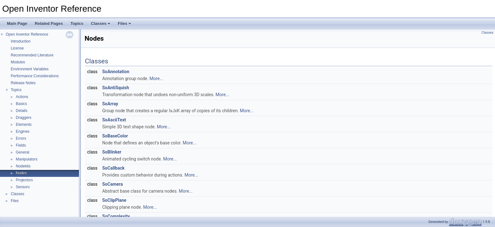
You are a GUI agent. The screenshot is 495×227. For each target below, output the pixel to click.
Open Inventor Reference (27, 34)
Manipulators (27, 159)
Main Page (17, 23)
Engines (22, 131)
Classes (100, 23)
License (17, 48)
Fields (21, 145)
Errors (21, 138)
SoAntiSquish (115, 87)
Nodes (21, 173)
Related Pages (49, 23)
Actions (22, 97)
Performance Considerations (35, 76)
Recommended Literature (32, 55)
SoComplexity (116, 216)
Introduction (21, 41)
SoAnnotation (115, 71)
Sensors (23, 187)
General (22, 152)
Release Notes (23, 83)
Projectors (24, 180)
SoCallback (113, 168)
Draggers (23, 117)
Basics (21, 104)
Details (21, 110)
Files (124, 23)
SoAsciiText (114, 119)
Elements (24, 124)
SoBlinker (112, 151)
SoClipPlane (114, 200)
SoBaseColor (115, 135)
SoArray (110, 103)
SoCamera (112, 184)
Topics (76, 23)
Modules (18, 62)
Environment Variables (30, 69)
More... (156, 78)
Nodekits (23, 166)
